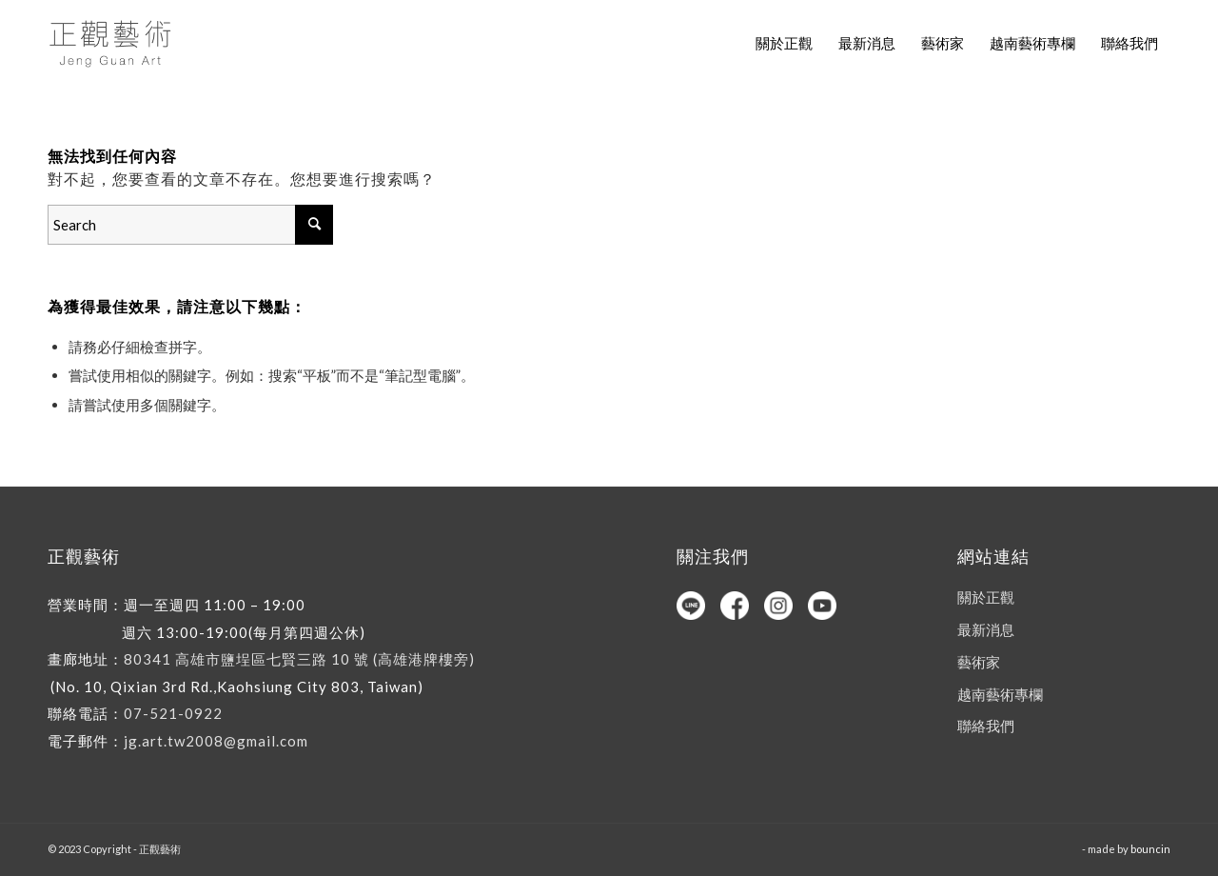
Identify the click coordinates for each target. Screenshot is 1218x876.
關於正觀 (985, 597)
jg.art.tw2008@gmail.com (216, 740)
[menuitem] (784, 43)
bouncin (1150, 849)
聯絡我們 (985, 725)
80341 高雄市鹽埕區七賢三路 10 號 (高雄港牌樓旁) (299, 658)
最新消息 (985, 629)
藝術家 (978, 661)
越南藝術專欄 (1000, 694)
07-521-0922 (173, 713)
